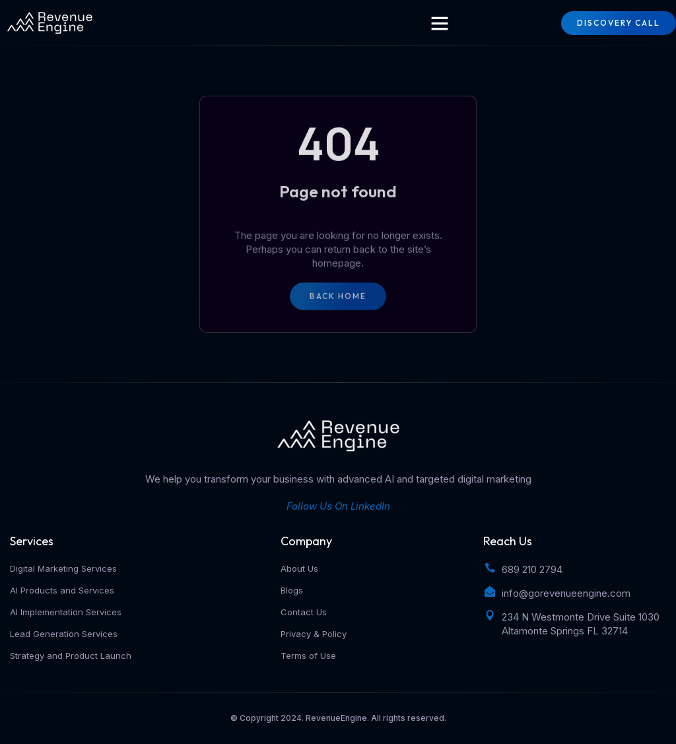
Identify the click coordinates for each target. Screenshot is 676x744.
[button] (440, 23)
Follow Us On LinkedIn (338, 506)
